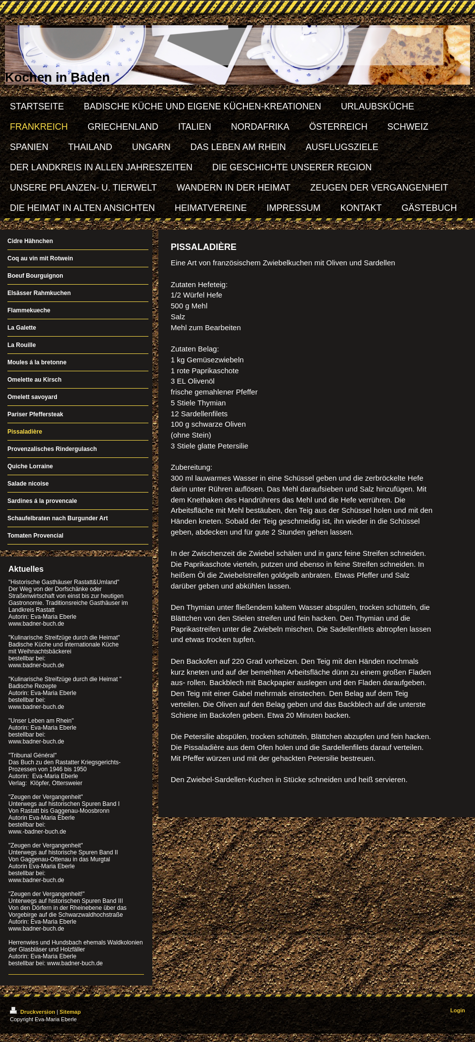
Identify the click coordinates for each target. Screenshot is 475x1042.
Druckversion (33, 1012)
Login (457, 1010)
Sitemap (70, 1012)
